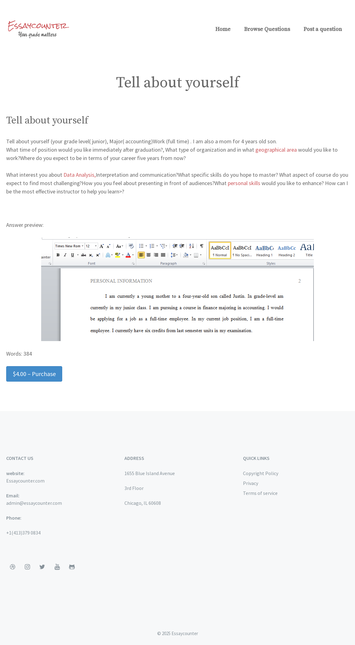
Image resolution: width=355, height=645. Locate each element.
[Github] (72, 567)
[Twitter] (42, 567)
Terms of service (260, 493)
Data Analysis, (79, 174)
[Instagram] (27, 567)
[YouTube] (57, 567)
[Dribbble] (12, 567)
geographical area (276, 149)
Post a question (323, 29)
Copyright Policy (260, 473)
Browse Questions (267, 29)
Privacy (250, 483)
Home (223, 29)
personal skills (244, 183)
